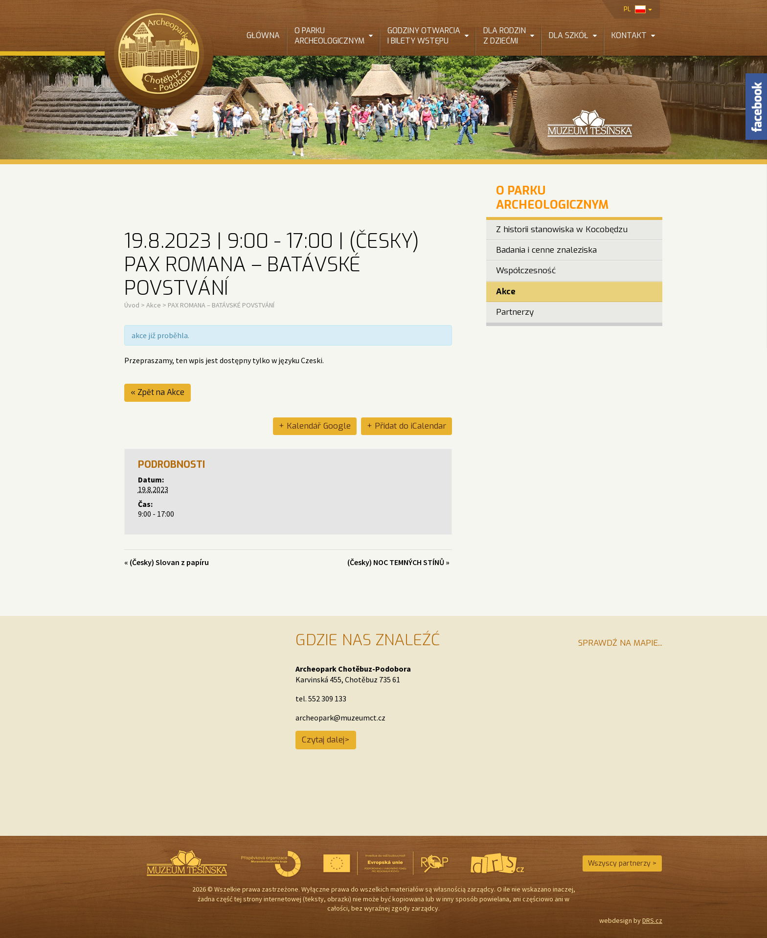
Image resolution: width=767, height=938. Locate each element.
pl (638, 9)
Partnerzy (515, 312)
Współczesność (526, 270)
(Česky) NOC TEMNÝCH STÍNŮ (398, 562)
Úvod (131, 305)
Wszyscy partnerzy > (622, 863)
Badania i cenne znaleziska (546, 250)
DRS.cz (652, 920)
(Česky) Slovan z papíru (166, 562)
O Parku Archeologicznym (552, 198)
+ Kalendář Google (315, 426)
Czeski (311, 360)
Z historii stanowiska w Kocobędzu (562, 229)
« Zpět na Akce (157, 392)
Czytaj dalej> (326, 739)
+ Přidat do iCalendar (406, 426)
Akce (153, 305)
